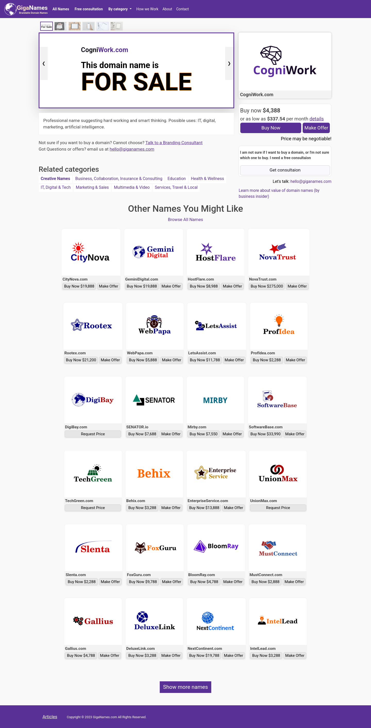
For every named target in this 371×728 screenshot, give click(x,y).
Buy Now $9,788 (143, 581)
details (316, 119)
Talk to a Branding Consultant (174, 142)
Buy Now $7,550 (204, 434)
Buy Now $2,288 (267, 360)
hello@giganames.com (132, 149)
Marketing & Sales (92, 187)
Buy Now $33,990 (265, 434)
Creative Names (55, 178)
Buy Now (270, 128)
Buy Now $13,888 (204, 507)
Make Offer (316, 128)
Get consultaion (285, 170)
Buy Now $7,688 (142, 434)
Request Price (93, 434)
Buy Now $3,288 (142, 507)
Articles (50, 716)
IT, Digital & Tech (56, 187)
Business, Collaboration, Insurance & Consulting (118, 178)
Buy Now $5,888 (143, 360)
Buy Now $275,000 (267, 286)
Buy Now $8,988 (204, 286)
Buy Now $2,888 (265, 581)
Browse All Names (185, 219)
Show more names (185, 687)
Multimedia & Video (132, 187)
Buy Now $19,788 (204, 655)
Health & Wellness (207, 178)
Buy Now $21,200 (81, 360)
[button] (120, 9)
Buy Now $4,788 (204, 581)
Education (176, 178)
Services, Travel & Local (176, 187)
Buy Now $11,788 (205, 360)
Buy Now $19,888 (79, 286)
